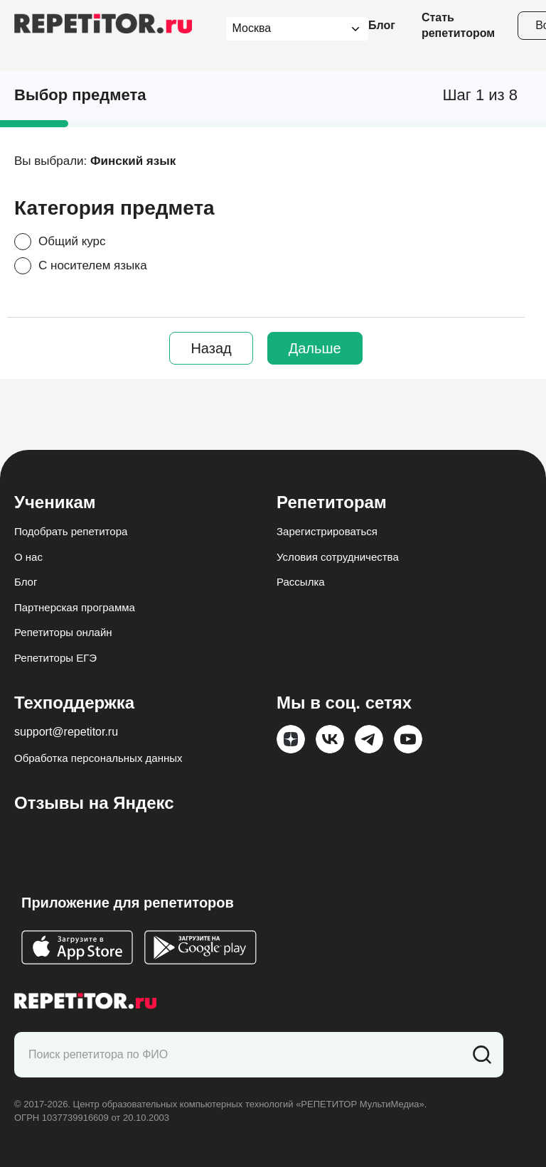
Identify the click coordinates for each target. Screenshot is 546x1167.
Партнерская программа (74, 607)
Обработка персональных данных (98, 758)
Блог (381, 25)
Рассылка (301, 582)
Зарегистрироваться (327, 531)
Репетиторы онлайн (63, 632)
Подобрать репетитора (70, 531)
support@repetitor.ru (66, 732)
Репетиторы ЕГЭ (55, 658)
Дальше (315, 348)
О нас (28, 557)
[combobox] (284, 29)
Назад (211, 348)
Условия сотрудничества (338, 557)
